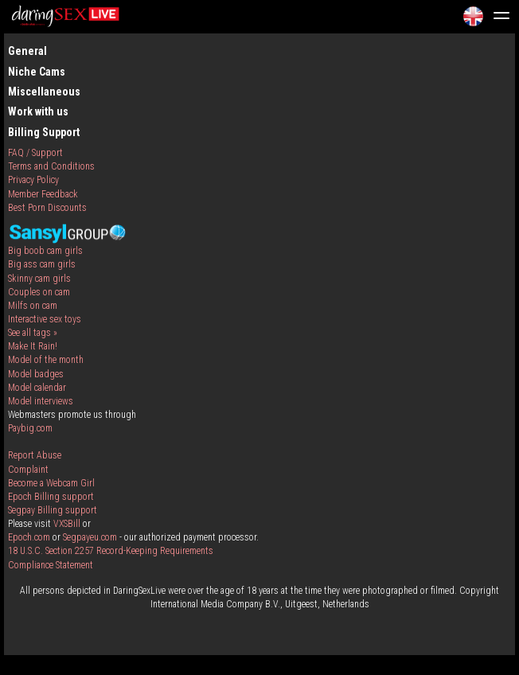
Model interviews (40, 401)
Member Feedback (43, 194)
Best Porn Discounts (47, 207)
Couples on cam (39, 292)
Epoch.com (29, 537)
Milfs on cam (32, 305)
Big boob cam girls (45, 250)
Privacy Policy (33, 179)
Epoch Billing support (51, 496)
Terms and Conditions (51, 166)
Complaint (28, 469)
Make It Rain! (32, 346)
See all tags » (32, 332)
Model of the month (46, 359)
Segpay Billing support (52, 510)
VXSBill (66, 523)
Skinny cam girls (39, 278)
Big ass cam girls (42, 264)
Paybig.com (30, 428)
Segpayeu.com (90, 537)
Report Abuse (34, 455)
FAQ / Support (35, 152)
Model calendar (37, 387)
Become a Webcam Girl (51, 483)
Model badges (36, 374)
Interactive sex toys (44, 319)
